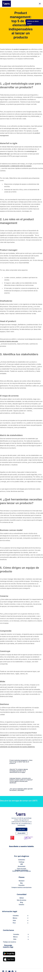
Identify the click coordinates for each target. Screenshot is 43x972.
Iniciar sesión (21, 829)
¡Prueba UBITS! (21, 833)
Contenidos (21, 859)
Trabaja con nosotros (9, 942)
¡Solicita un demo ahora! (33, 22)
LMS (21, 864)
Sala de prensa (21, 900)
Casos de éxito (21, 868)
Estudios (21, 904)
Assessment (21, 866)
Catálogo (21, 862)
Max (21, 883)
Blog (21, 902)
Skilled (21, 898)
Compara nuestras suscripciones (21, 887)
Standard (21, 880)
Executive (21, 885)
